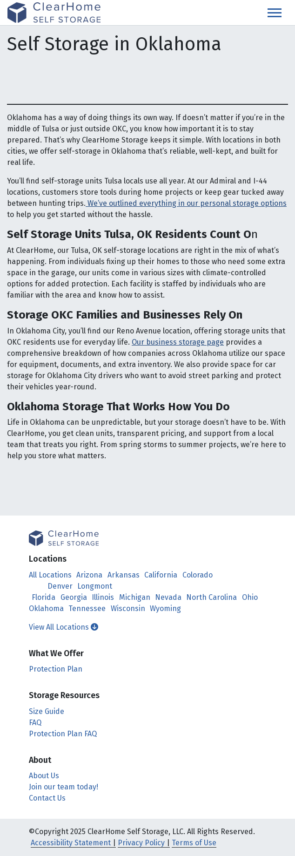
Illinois (103, 597)
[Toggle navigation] (274, 13)
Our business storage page (178, 342)
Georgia (73, 597)
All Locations (50, 575)
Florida (43, 597)
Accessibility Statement (71, 842)
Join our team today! (63, 786)
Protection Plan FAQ (63, 733)
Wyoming (165, 608)
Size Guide (46, 711)
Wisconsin (128, 608)
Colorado (197, 575)
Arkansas (123, 575)
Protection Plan (55, 669)
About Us (44, 775)
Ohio (250, 597)
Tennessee (87, 608)
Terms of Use (194, 842)
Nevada (168, 597)
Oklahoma (46, 608)
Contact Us (47, 798)
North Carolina (211, 597)
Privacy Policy (141, 842)
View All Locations (63, 627)
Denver (60, 586)
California (160, 575)
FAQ (35, 722)
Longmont (94, 586)
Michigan (134, 597)
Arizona (89, 575)
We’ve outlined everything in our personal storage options (186, 203)
